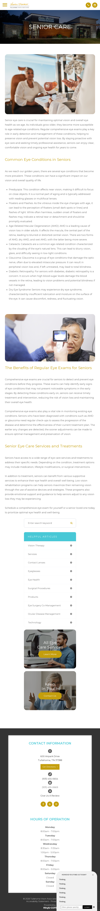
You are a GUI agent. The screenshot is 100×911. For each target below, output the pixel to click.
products (33, 597)
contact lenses (36, 562)
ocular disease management (44, 614)
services (32, 554)
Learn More (50, 654)
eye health (34, 579)
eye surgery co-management (44, 605)
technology (34, 622)
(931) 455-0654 (50, 778)
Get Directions (49, 767)
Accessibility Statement (37, 901)
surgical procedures (39, 588)
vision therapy (36, 545)
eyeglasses (34, 571)
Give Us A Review (50, 795)
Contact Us (50, 695)
